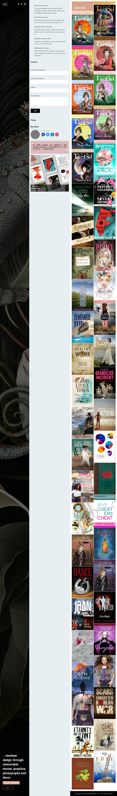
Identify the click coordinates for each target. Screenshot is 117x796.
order (49, 38)
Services (35, 186)
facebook (21, 4)
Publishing (35, 188)
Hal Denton (37, 17)
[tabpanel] (50, 173)
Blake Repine (38, 48)
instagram (18, 4)
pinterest (25, 4)
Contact (34, 62)
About (8, 788)
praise (46, 5)
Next (66, 173)
